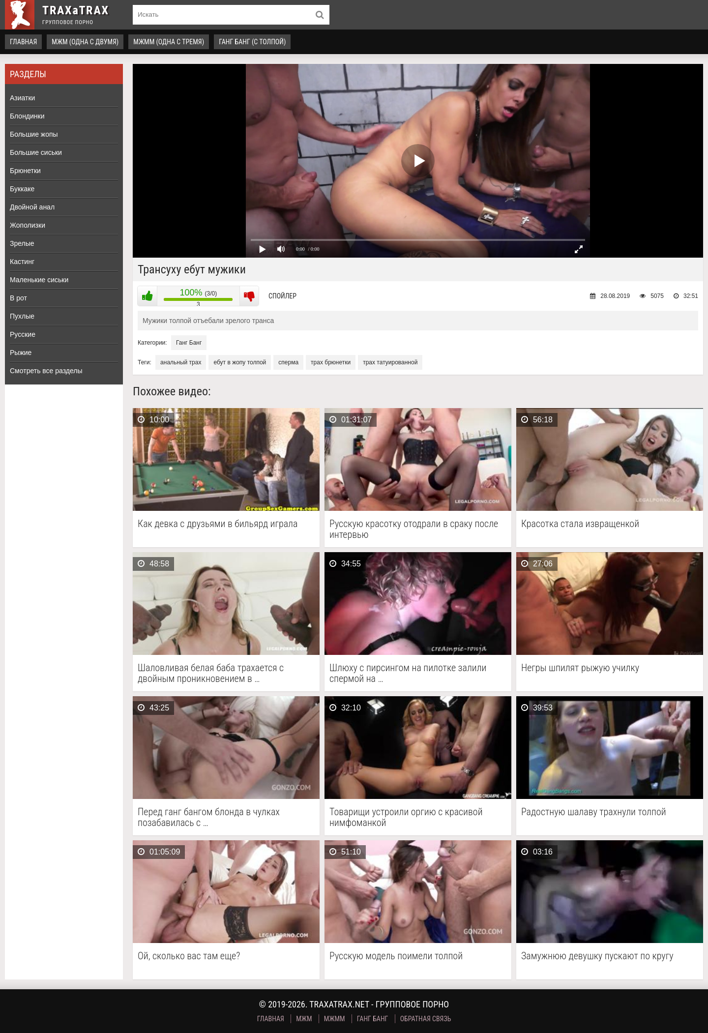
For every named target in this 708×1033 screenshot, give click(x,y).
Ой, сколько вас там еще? (189, 956)
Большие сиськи (36, 152)
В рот (18, 298)
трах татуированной (390, 362)
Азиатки (22, 98)
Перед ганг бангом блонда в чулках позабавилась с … (209, 817)
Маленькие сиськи (39, 280)
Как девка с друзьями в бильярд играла (217, 524)
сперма (288, 362)
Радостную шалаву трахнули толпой (593, 812)
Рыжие (20, 352)
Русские (22, 334)
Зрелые (22, 243)
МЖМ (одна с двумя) (85, 42)
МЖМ (304, 1019)
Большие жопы (34, 134)
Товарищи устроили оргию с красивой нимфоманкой (406, 817)
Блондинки (27, 116)
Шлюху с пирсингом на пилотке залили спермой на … (408, 673)
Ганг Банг (189, 342)
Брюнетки (25, 171)
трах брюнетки (331, 362)
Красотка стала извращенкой (580, 524)
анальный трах (180, 362)
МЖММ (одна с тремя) (168, 42)
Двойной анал (32, 207)
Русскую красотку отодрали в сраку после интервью (413, 529)
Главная (23, 42)
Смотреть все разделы (46, 371)
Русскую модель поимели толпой (396, 956)
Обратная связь (425, 1019)
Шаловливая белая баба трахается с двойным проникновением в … (211, 673)
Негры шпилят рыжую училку (580, 668)
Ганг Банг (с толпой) (252, 42)
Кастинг (22, 262)
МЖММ (334, 1019)
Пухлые (22, 316)
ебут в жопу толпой (239, 362)
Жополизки (27, 225)
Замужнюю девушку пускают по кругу (597, 956)
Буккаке (22, 189)
